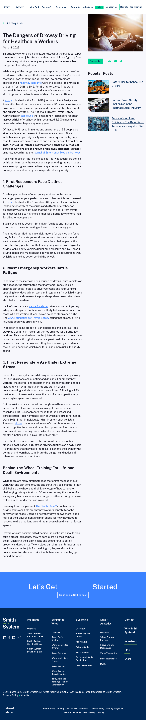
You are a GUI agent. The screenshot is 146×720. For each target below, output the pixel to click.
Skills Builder (82, 652)
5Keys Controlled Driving (59, 646)
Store (127, 658)
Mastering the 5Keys (83, 635)
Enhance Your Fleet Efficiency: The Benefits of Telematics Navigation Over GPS (128, 124)
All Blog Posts (15, 23)
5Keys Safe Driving (57, 638)
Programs (61, 7)
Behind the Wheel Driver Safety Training (84, 712)
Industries (88, 7)
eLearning (82, 619)
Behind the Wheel (57, 621)
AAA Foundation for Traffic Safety (28, 317)
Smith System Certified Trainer (35, 635)
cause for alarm (38, 306)
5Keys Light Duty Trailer (59, 659)
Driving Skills (82, 647)
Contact (129, 619)
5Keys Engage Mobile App (107, 646)
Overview (31, 629)
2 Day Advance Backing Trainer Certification (59, 682)
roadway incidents (31, 82)
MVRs (103, 664)
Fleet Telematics (108, 659)
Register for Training (131, 7)
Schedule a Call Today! (73, 595)
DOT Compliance (84, 666)
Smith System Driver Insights (34, 650)
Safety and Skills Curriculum (84, 658)
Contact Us (111, 7)
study (8, 100)
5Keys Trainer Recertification (58, 672)
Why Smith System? (40, 7)
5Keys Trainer (58, 666)
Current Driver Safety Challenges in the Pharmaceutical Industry (126, 104)
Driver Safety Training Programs (107, 708)
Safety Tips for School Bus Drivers (127, 83)
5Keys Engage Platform (107, 638)
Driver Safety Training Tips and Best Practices (65, 708)
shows (18, 423)
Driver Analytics (105, 621)
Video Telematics (108, 653)
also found (27, 115)
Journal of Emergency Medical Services (57, 152)
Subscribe (95, 61)
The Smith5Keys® (46, 506)
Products (75, 7)
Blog (127, 650)
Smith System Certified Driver (34, 642)
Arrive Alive (81, 642)
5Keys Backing (58, 653)
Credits (25, 695)
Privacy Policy (10, 695)
